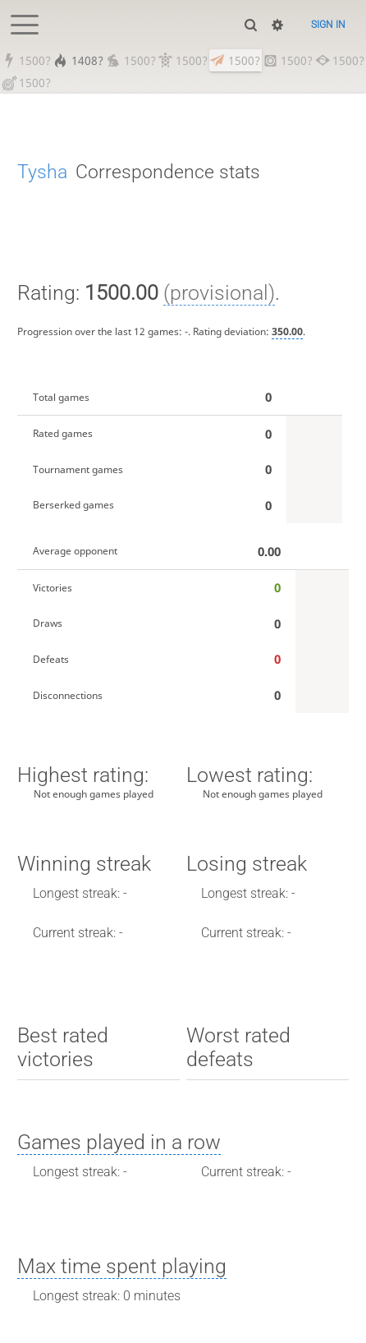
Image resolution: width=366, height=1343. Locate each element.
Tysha (42, 172)
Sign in (328, 24)
